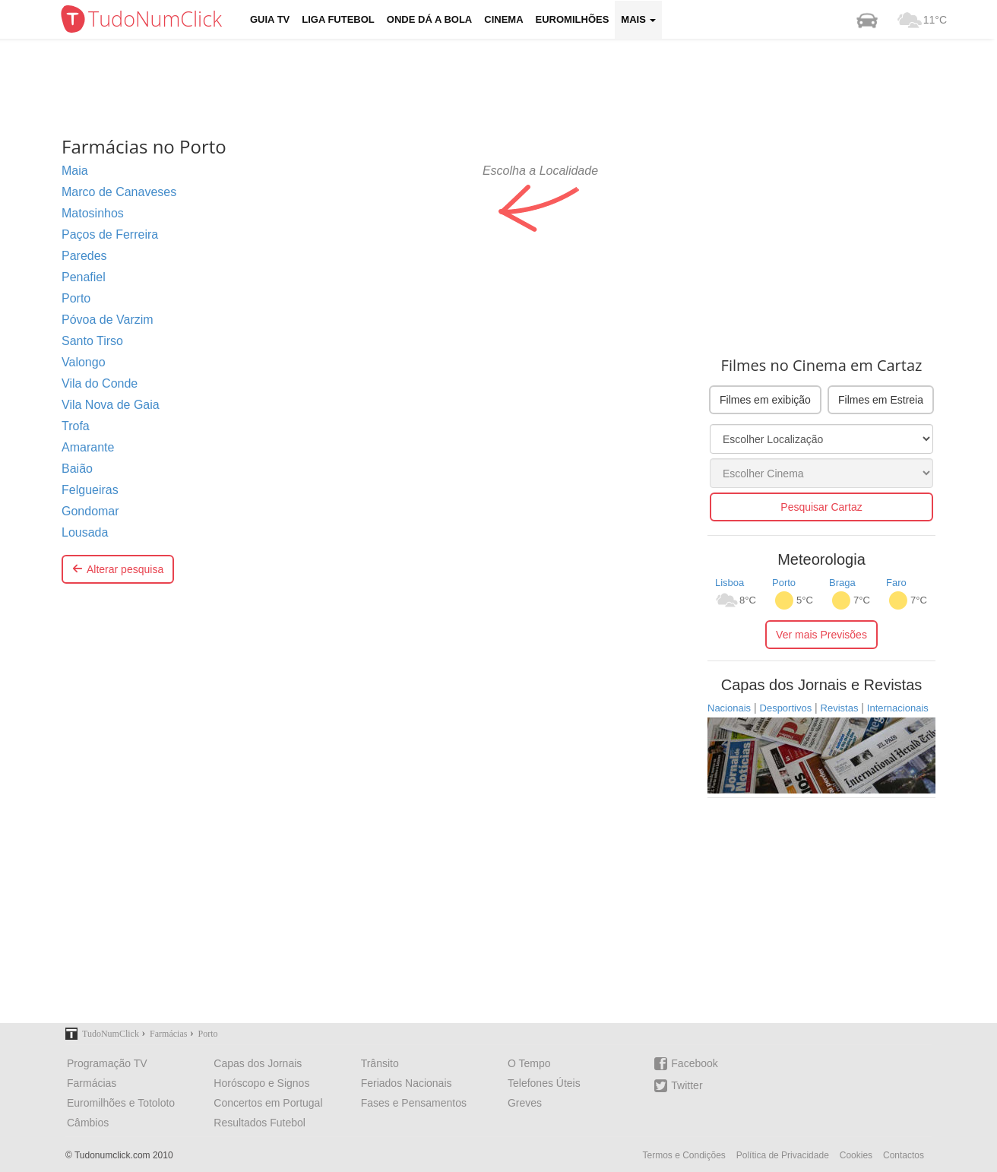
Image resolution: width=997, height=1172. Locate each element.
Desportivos (786, 708)
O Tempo (529, 1063)
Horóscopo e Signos (261, 1083)
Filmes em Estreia (880, 400)
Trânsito (380, 1063)
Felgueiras (90, 489)
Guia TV (270, 19)
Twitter (678, 1085)
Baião (77, 468)
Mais (638, 19)
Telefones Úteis (544, 1083)
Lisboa (729, 582)
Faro (896, 582)
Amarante (88, 447)
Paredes (84, 255)
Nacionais (729, 708)
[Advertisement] (509, 87)
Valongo (84, 362)
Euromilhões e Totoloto (121, 1103)
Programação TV (107, 1063)
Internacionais (898, 708)
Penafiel (84, 277)
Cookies (856, 1155)
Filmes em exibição (765, 400)
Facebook (685, 1063)
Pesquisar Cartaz (821, 507)
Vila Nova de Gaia (111, 404)
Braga (842, 582)
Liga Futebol (338, 19)
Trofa (76, 426)
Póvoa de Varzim (108, 319)
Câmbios (88, 1123)
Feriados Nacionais (406, 1083)
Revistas (840, 708)
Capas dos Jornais (258, 1063)
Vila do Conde (100, 383)
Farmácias (91, 1083)
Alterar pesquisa (117, 569)
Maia (75, 170)
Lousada (85, 532)
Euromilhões (572, 19)
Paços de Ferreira (110, 234)
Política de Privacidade (782, 1155)
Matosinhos (93, 213)
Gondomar (90, 511)
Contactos (903, 1155)
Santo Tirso (92, 340)
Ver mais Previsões (821, 635)
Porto (76, 298)
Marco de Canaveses (119, 191)
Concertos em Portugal (268, 1103)
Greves (525, 1103)
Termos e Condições (683, 1155)
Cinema (503, 19)
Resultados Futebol (259, 1123)
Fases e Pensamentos (414, 1103)
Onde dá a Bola (429, 19)
